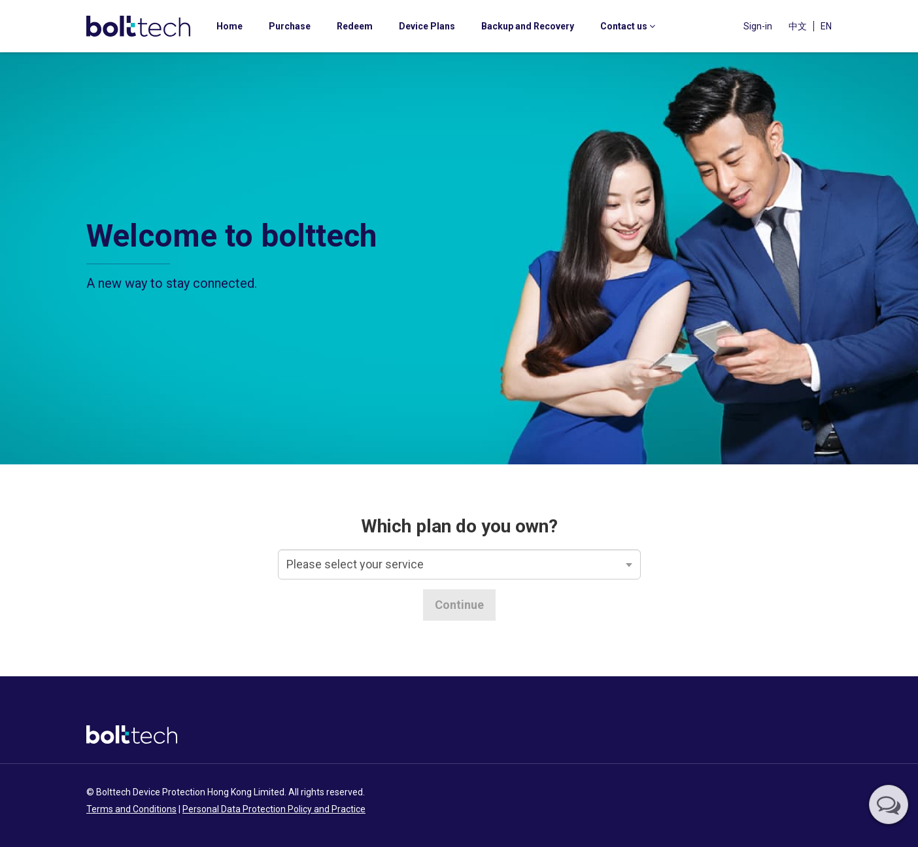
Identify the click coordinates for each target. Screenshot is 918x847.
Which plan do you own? (459, 526)
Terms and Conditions (131, 809)
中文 (798, 26)
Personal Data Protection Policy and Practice (274, 809)
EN (826, 26)
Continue (459, 605)
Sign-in (757, 26)
